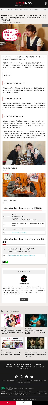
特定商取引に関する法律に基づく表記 (36, 380)
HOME (4, 9)
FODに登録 (8, 402)
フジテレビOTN (8, 366)
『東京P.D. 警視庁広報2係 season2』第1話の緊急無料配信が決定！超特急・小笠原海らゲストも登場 (35, 354)
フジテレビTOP (19, 366)
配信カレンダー (29, 364)
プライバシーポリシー (20, 380)
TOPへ (40, 402)
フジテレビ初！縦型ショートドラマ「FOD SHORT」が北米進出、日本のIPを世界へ (11, 353)
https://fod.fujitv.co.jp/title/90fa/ (19, 232)
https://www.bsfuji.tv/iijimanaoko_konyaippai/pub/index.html (21, 255)
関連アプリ (38, 364)
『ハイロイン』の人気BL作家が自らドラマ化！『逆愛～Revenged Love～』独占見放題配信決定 (35, 332)
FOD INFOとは (11, 364)
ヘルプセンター (24, 368)
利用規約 (12, 380)
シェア (24, 402)
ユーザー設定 (5, 380)
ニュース (10, 9)
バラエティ (19, 22)
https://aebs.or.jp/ (23, 394)
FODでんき (28, 366)
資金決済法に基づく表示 (24, 382)
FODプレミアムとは (38, 366)
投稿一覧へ (23, 299)
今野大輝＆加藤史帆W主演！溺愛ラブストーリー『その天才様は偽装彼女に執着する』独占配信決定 (12, 332)
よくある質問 (20, 364)
